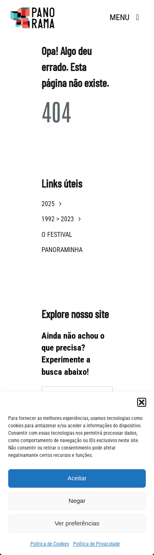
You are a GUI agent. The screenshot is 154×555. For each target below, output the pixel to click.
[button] (142, 402)
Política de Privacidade (96, 544)
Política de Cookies (49, 544)
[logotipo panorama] (32, 9)
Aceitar (77, 478)
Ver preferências (77, 523)
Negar (77, 500)
